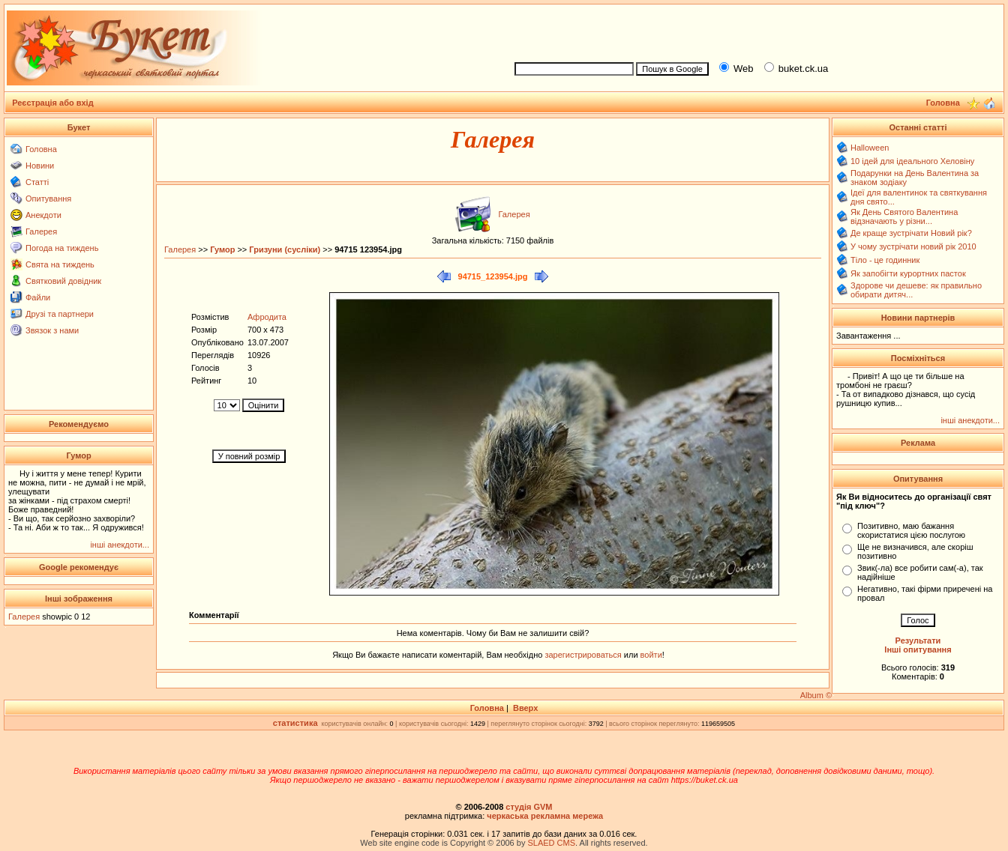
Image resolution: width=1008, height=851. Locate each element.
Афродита (267, 316)
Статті (37, 182)
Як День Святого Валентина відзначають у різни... (904, 216)
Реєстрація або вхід (53, 102)
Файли (38, 297)
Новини (40, 165)
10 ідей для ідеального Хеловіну (912, 161)
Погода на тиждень (62, 247)
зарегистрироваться (583, 654)
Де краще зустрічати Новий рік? (911, 232)
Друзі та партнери (60, 313)
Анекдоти (44, 215)
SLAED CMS (551, 842)
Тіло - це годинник (885, 259)
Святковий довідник (63, 280)
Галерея (41, 231)
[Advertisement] (753, 30)
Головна (41, 149)
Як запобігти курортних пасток (908, 273)
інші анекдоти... (119, 544)
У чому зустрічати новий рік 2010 (913, 246)
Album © (816, 695)
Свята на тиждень (60, 264)
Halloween (869, 147)
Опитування (48, 198)
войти (650, 654)
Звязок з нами (52, 330)
